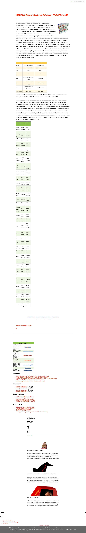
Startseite (29, 417)
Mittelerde (29, 422)
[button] (16, 19)
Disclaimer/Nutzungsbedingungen (11, 522)
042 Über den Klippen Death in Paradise (25, 401)
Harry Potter (30, 421)
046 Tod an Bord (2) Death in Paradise (25, 396)
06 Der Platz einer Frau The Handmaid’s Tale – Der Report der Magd (32, 376)
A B (27, 423)
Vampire (29, 420)
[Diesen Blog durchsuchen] (78, 1)
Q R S (28, 431)
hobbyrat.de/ (28, 347)
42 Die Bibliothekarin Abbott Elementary (25, 407)
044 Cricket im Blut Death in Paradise (25, 399)
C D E (28, 425)
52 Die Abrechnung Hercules (32, 497)
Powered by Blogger (43, 525)
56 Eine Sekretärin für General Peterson (35, 450)
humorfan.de (28, 360)
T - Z (28, 432)
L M (28, 428)
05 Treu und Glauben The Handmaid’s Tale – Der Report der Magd (32, 377)
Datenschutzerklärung (8, 520)
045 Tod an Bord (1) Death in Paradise (25, 398)
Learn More (69, 529)
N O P (28, 430)
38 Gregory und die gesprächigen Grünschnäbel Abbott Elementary (32, 412)
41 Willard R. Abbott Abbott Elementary (25, 408)
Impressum (5, 523)
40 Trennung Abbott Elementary (23, 409)
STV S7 (29, 325)
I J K (28, 427)
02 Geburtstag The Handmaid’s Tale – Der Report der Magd (30, 381)
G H (28, 426)
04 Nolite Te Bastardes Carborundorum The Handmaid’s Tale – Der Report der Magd (36, 378)
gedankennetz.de (27, 355)
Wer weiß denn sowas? (21, 386)
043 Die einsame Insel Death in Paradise (25, 400)
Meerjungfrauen (31, 418)
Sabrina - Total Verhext (21, 325)
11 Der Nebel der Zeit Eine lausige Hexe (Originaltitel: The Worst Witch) (41, 474)
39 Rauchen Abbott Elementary (23, 410)
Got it (75, 529)
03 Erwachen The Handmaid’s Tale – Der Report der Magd (30, 379)
